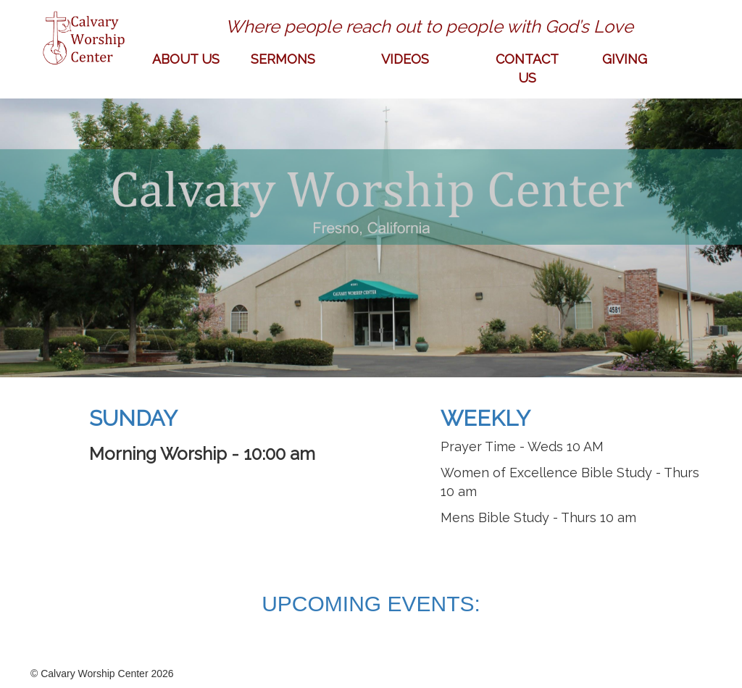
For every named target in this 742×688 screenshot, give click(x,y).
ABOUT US (186, 59)
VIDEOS (405, 59)
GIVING (624, 59)
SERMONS (283, 59)
